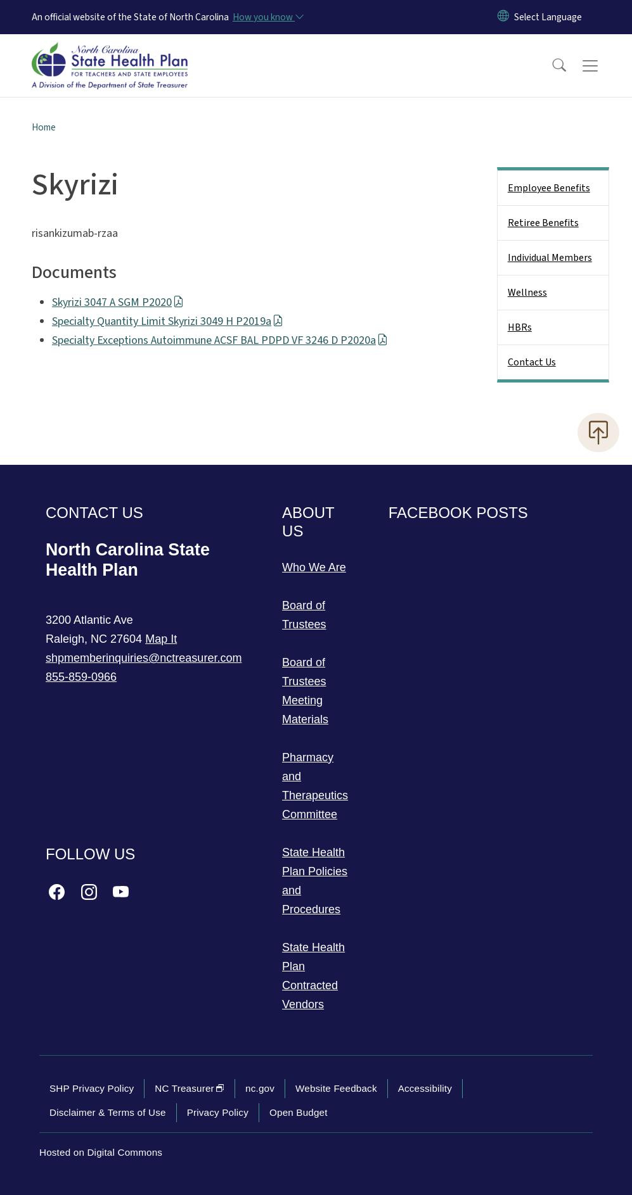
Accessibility (425, 1088)
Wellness (527, 293)
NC (189, 1088)
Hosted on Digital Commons (100, 1152)
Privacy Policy (217, 1112)
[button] (551, 66)
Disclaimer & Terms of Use (107, 1112)
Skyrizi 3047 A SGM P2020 (118, 302)
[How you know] (267, 17)
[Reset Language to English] (503, 17)
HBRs (520, 327)
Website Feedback (336, 1088)
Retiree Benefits (543, 223)
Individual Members (550, 258)
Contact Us (532, 362)
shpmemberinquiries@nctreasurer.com (144, 658)
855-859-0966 (81, 677)
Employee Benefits (549, 188)
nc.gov (259, 1088)
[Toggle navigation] (602, 66)
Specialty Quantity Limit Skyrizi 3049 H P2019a (167, 321)
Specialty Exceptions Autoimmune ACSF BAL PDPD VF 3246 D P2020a (220, 340)
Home (44, 127)
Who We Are (314, 567)
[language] (548, 17)
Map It (161, 639)
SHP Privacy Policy (91, 1088)
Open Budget (298, 1112)
